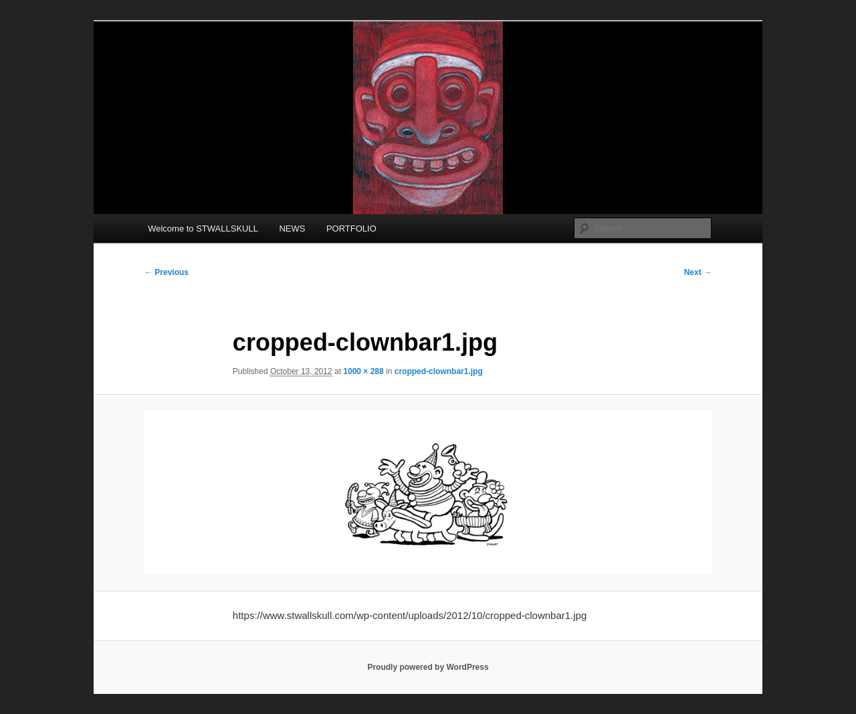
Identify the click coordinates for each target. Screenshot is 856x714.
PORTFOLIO (351, 229)
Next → (698, 272)
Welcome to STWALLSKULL (203, 229)
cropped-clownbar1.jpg (439, 371)
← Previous (166, 272)
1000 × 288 (363, 371)
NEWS (292, 229)
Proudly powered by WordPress (427, 667)
